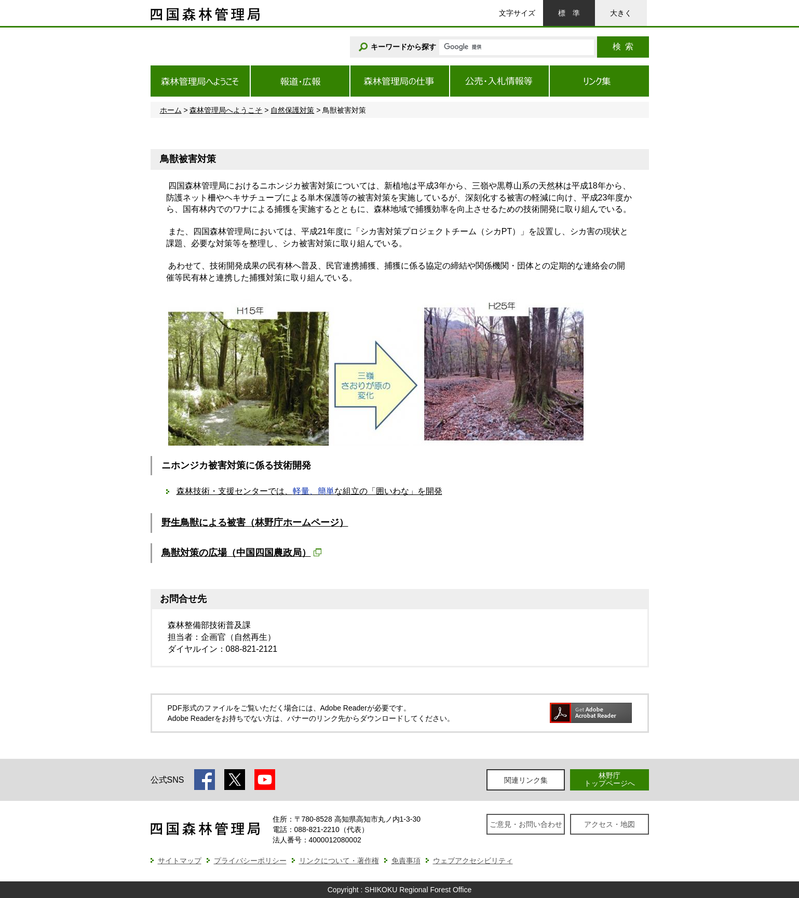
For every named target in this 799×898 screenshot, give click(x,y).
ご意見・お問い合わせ (526, 824)
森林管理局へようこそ (225, 110)
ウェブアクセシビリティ (473, 860)
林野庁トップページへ (609, 779)
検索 (623, 46)
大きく (621, 13)
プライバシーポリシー (250, 860)
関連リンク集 (526, 780)
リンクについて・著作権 (339, 860)
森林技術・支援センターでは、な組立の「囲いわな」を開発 (309, 491)
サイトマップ (179, 860)
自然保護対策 (292, 110)
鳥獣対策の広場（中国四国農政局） (236, 552)
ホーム (171, 110)
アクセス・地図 (609, 824)
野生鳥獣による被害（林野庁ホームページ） (254, 522)
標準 (569, 13)
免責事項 (406, 860)
